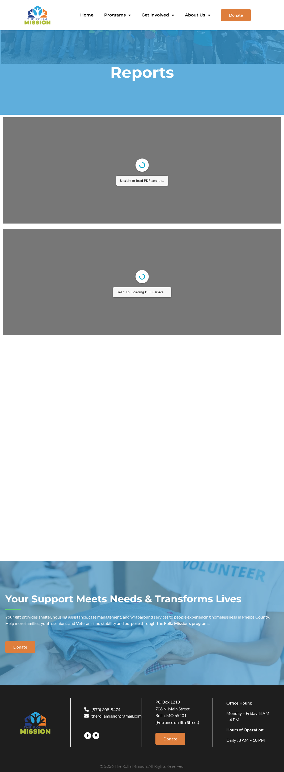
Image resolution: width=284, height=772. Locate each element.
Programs (117, 15)
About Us (197, 15)
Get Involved (158, 15)
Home (87, 15)
